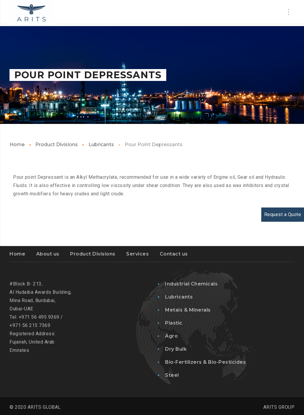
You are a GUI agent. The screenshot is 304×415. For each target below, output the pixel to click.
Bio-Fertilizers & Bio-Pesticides (205, 362)
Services (137, 254)
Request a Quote (282, 214)
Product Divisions (56, 144)
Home (17, 144)
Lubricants (101, 144)
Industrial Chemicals (191, 284)
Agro (171, 336)
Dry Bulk (176, 349)
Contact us (174, 254)
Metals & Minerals (188, 310)
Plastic (174, 323)
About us (47, 254)
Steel (172, 375)
